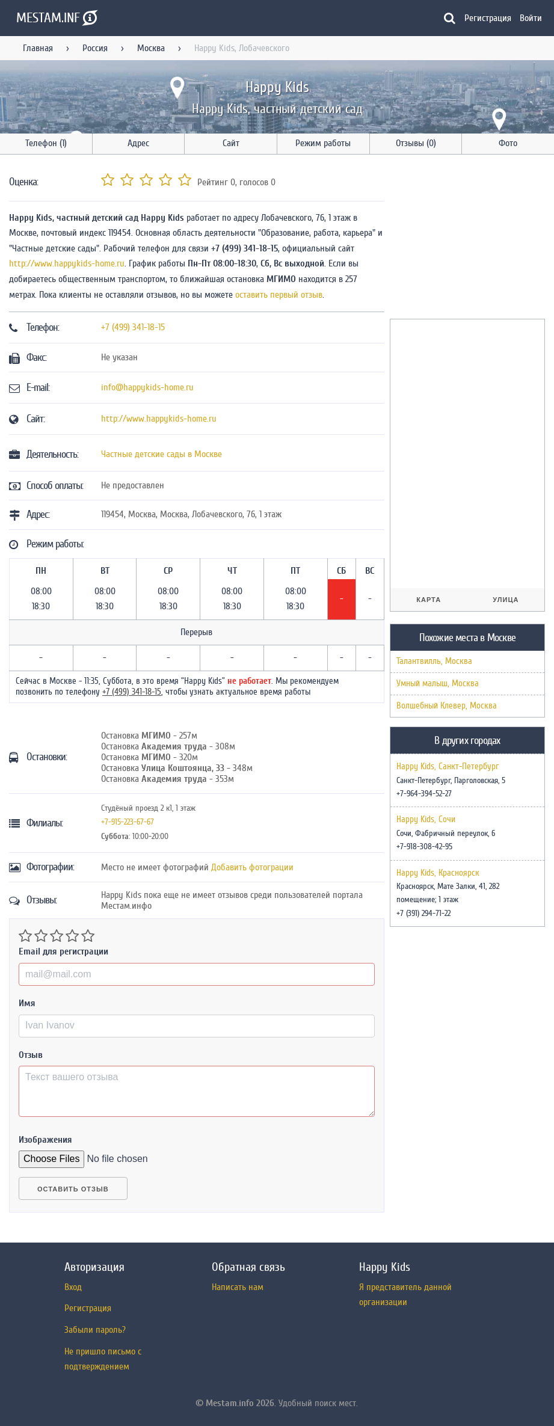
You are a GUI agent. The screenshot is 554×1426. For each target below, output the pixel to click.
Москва (151, 48)
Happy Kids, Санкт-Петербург (447, 767)
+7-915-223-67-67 (127, 821)
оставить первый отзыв (278, 294)
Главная (38, 48)
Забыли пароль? (95, 1329)
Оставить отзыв (73, 1189)
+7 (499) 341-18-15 (133, 327)
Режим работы (323, 143)
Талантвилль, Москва (434, 661)
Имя (27, 1003)
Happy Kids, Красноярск (437, 873)
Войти (531, 18)
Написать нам (237, 1287)
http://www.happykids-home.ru (67, 263)
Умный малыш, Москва (437, 683)
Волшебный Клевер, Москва (446, 706)
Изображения (45, 1139)
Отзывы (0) (416, 143)
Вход (73, 1287)
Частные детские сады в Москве (161, 454)
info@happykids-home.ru (147, 387)
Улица (506, 599)
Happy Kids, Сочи (425, 820)
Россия (95, 48)
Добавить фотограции (252, 867)
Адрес (138, 143)
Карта (428, 599)
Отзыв (31, 1055)
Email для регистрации (63, 951)
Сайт (231, 143)
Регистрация (487, 18)
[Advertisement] (472, 239)
